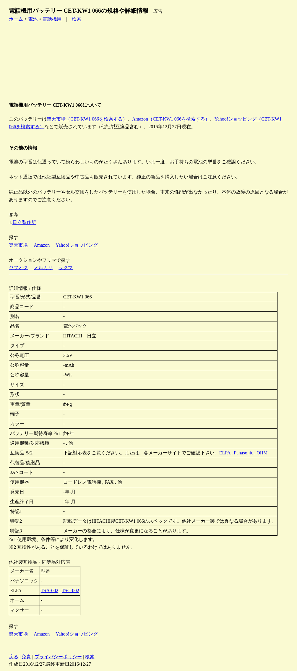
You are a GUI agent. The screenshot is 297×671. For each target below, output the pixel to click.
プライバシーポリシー (58, 656)
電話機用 (52, 19)
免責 (26, 656)
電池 (33, 19)
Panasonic (243, 452)
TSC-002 (70, 590)
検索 (76, 19)
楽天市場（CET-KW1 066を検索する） (87, 118)
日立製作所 (24, 222)
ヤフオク (18, 267)
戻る (13, 656)
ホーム (16, 19)
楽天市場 (18, 245)
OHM (262, 452)
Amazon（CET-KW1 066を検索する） (171, 118)
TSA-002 (50, 590)
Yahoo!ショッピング (77, 245)
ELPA (225, 452)
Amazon (42, 245)
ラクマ (66, 267)
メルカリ (43, 267)
